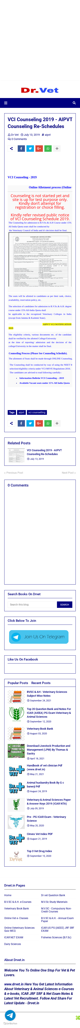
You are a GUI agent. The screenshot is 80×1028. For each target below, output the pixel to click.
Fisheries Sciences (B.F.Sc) (56, 937)
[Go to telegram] (10, 1015)
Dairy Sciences (12, 944)
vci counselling (36, 412)
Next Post (68, 472)
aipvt (48, 134)
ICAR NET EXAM (13, 937)
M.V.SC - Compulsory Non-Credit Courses (56, 910)
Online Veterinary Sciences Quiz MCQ (19, 929)
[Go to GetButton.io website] (10, 1023)
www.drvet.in (14, 984)
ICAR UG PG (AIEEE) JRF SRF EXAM (57, 929)
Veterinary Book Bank (16, 908)
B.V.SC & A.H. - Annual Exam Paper (57, 920)
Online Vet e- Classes (16, 918)
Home (7, 895)
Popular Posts (18, 683)
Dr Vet (15, 134)
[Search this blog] (32, 604)
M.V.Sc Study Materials (54, 901)
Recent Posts (41, 683)
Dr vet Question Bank (53, 895)
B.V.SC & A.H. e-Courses (17, 901)
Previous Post (14, 472)
